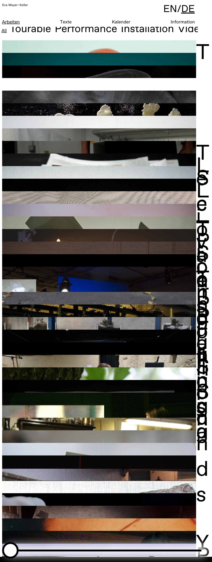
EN (182, 10)
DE (201, 10)
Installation (147, 31)
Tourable (30, 31)
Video (192, 31)
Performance (86, 31)
